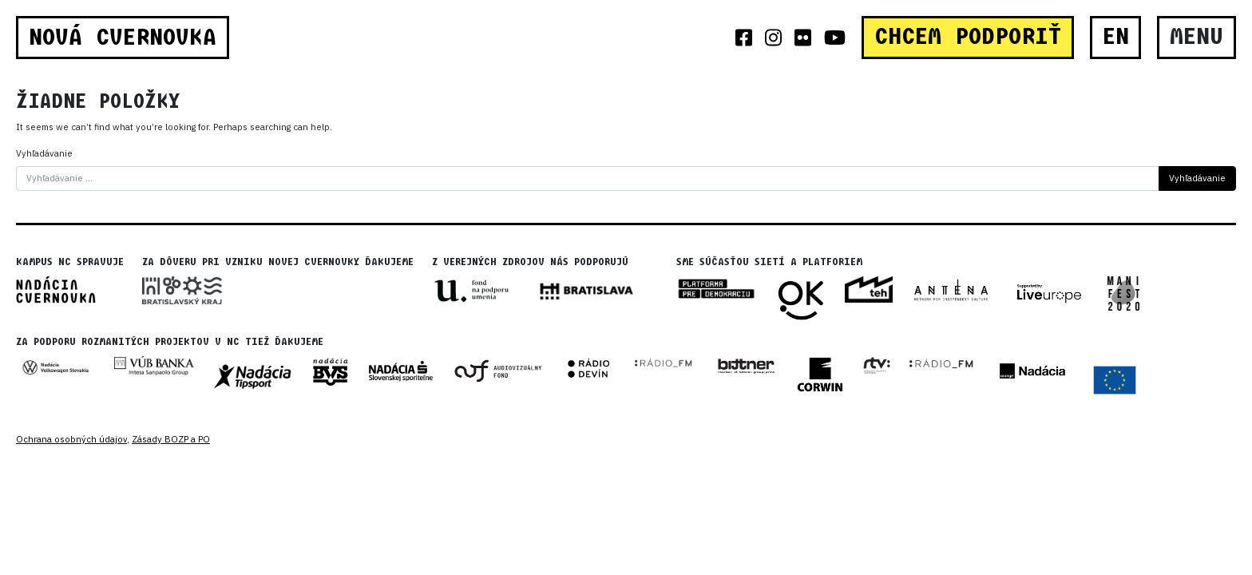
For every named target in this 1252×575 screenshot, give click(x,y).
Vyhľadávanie (44, 153)
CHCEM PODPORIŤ (967, 36)
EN (1116, 36)
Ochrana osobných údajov (71, 439)
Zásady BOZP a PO (171, 439)
